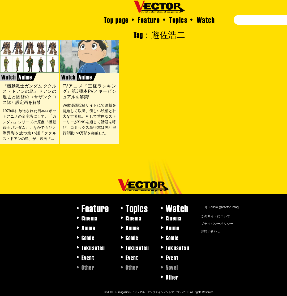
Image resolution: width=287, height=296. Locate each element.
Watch (206, 19)
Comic (88, 237)
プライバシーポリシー (217, 223)
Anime (88, 227)
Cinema (89, 217)
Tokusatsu (93, 247)
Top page (116, 19)
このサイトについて (215, 216)
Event (88, 257)
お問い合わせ (210, 230)
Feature (149, 19)
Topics (178, 19)
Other (172, 276)
